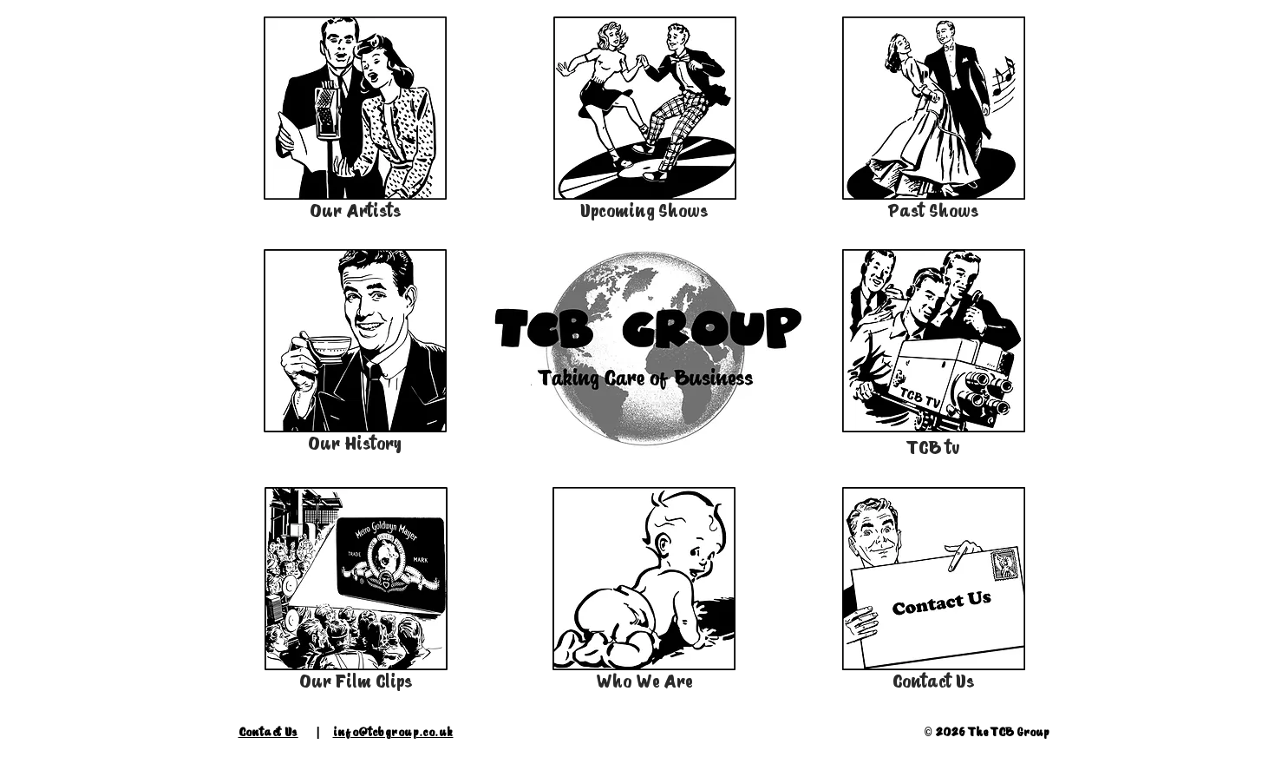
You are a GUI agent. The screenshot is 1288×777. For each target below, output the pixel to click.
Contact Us (933, 681)
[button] (644, 346)
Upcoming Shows (644, 211)
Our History (355, 443)
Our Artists (356, 211)
